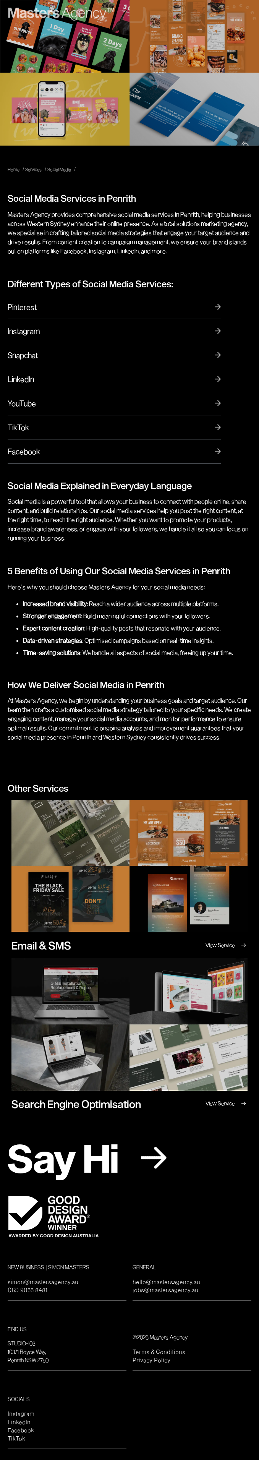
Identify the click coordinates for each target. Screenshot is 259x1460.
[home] (61, 12)
